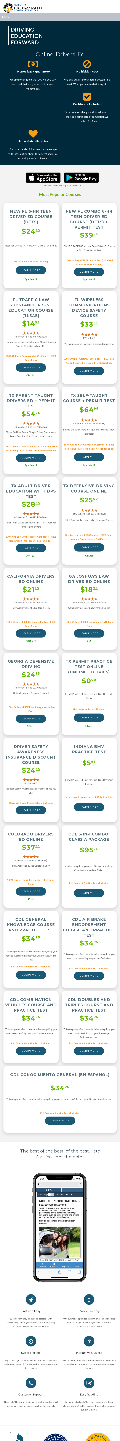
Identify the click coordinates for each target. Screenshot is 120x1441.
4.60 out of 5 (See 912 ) (31, 860)
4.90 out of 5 (89, 338)
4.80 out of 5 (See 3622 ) (31, 602)
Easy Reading (89, 1394)
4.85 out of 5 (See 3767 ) (31, 336)
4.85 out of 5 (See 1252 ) (89, 513)
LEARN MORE (31, 270)
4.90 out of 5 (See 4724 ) (31, 517)
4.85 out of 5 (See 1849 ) (31, 426)
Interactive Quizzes (89, 1353)
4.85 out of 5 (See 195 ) (89, 423)
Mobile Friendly (89, 1311)
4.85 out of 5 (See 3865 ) (89, 602)
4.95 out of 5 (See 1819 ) (31, 687)
